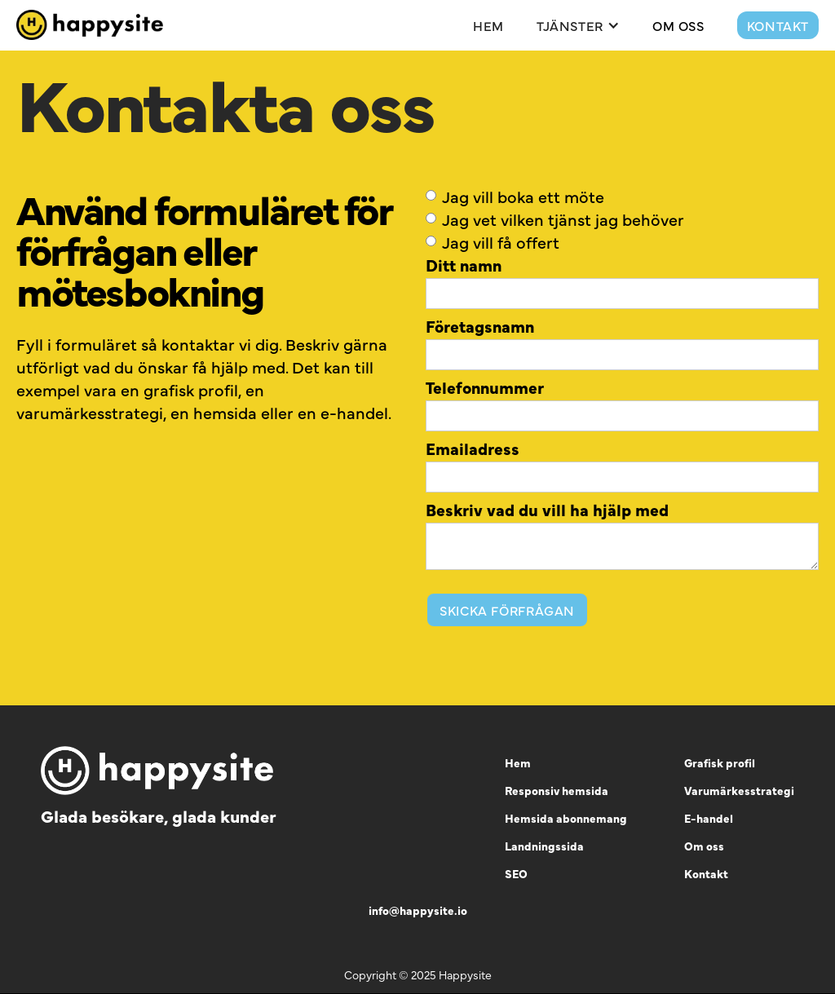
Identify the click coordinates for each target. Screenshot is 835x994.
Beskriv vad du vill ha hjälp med (547, 510)
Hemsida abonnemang (566, 817)
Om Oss (678, 25)
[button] (578, 25)
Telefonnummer (485, 387)
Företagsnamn (480, 326)
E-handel (708, 817)
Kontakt (778, 25)
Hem (488, 25)
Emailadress (472, 448)
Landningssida (544, 845)
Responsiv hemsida (556, 790)
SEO (516, 873)
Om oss (704, 845)
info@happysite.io (418, 910)
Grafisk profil (719, 762)
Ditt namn (463, 265)
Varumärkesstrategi (739, 790)
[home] (89, 25)
